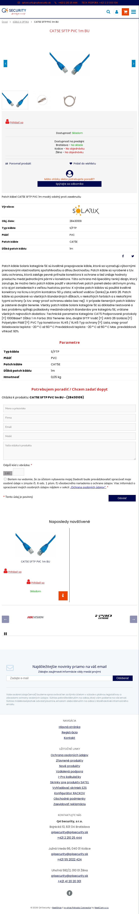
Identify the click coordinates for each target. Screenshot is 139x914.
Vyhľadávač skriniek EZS (69, 788)
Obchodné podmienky (70, 799)
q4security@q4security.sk (36, 2)
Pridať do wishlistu (83, 163)
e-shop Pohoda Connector (77, 907)
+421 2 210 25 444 (67, 2)
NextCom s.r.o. (102, 907)
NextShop (57, 907)
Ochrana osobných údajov (69, 755)
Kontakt (69, 738)
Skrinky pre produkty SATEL (69, 782)
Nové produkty (69, 766)
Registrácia (70, 732)
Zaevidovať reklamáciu (69, 804)
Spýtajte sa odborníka (69, 184)
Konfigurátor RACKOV (69, 793)
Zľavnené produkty (69, 760)
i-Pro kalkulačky (69, 777)
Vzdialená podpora (69, 771)
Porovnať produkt (18, 163)
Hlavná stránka (69, 727)
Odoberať (123, 678)
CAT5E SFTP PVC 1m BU (35, 561)
